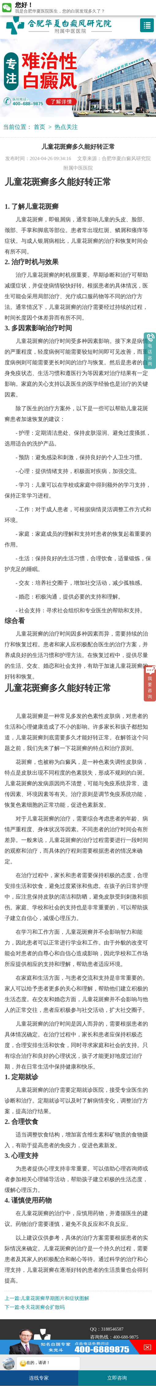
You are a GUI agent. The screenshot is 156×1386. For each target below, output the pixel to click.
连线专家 (39, 1377)
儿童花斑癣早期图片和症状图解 (55, 1298)
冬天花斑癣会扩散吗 (43, 1307)
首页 (39, 127)
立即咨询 (120, 1375)
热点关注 (66, 127)
